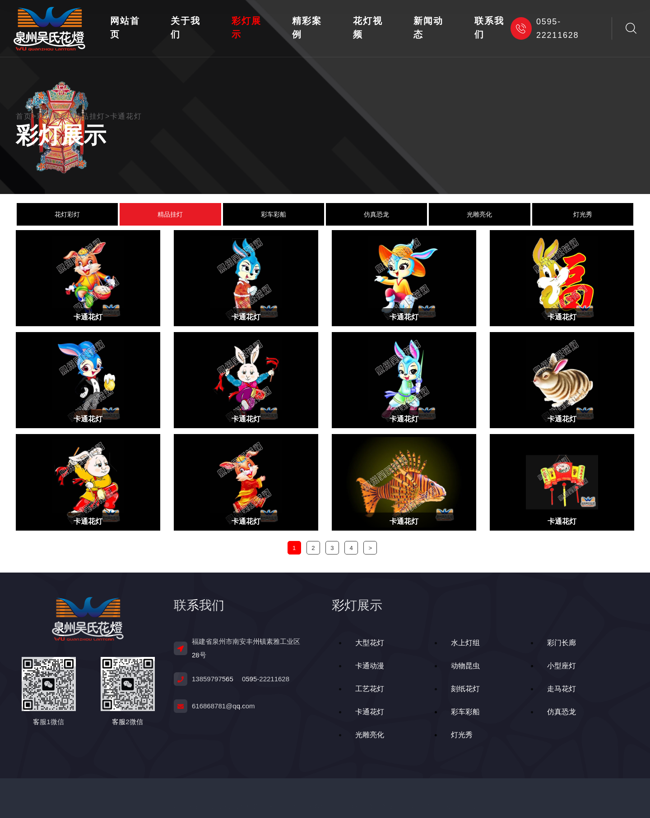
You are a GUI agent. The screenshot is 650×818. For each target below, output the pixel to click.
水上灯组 (465, 643)
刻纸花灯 (465, 689)
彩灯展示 (246, 27)
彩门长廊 (561, 643)
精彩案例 (306, 27)
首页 (26, 116)
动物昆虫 (465, 666)
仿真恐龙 (376, 214)
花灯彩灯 (67, 214)
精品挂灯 (89, 116)
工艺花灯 (369, 689)
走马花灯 (561, 689)
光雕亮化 (479, 214)
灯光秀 (582, 214)
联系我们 (489, 27)
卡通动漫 (369, 666)
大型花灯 (369, 643)
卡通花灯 (126, 116)
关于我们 (185, 27)
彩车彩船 (273, 214)
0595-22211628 (545, 28)
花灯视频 (367, 27)
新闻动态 (428, 27)
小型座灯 (561, 666)
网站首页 (124, 27)
